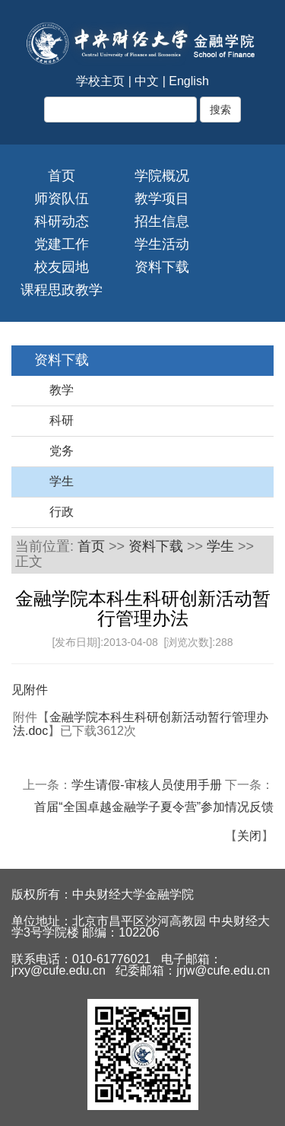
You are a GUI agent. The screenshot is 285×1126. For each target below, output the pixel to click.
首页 (61, 175)
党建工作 (61, 244)
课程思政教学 (62, 289)
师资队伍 (61, 198)
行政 (61, 511)
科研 (61, 420)
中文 (147, 81)
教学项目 (162, 198)
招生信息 (162, 221)
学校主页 (100, 81)
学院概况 (162, 175)
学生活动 (162, 244)
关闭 (249, 835)
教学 (61, 389)
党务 (61, 450)
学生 (61, 481)
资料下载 (162, 267)
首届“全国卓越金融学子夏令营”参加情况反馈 (154, 806)
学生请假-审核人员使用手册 (146, 784)
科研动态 (61, 221)
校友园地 (61, 267)
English (188, 81)
